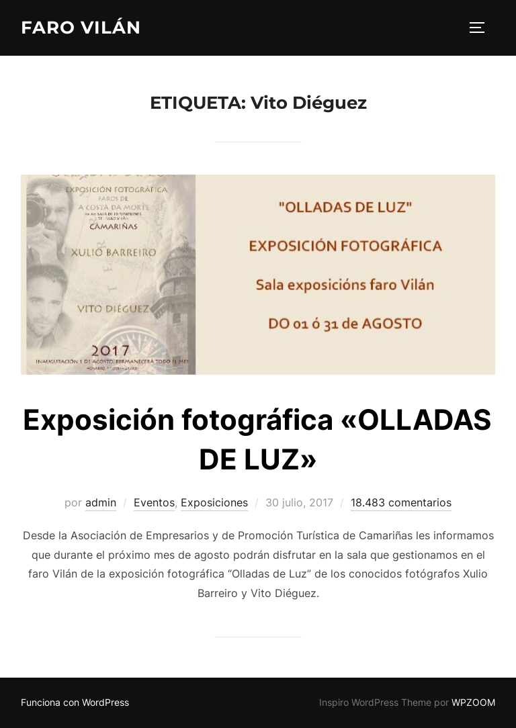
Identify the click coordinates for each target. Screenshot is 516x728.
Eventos (154, 502)
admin (100, 502)
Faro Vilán (81, 27)
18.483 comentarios (401, 502)
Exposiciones (214, 502)
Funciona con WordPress (75, 702)
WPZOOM (473, 702)
